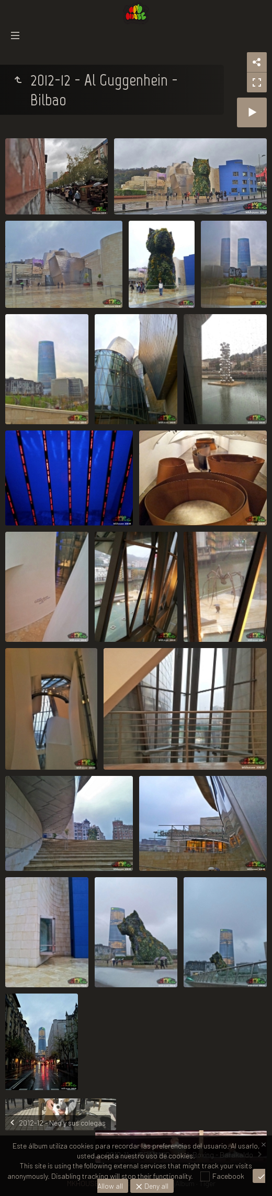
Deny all (155, 1185)
